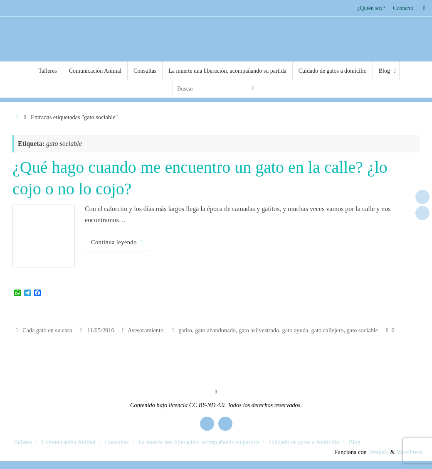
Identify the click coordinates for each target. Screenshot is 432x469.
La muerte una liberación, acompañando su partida (198, 442)
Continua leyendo (118, 242)
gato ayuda (295, 330)
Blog (354, 442)
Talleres (22, 442)
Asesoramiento (145, 330)
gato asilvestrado (259, 330)
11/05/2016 (100, 330)
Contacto (403, 8)
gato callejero (327, 330)
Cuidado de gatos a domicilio (304, 442)
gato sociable (362, 330)
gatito (185, 330)
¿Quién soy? (371, 8)
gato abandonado (215, 330)
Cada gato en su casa (47, 330)
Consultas (117, 442)
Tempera (378, 452)
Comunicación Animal (69, 442)
